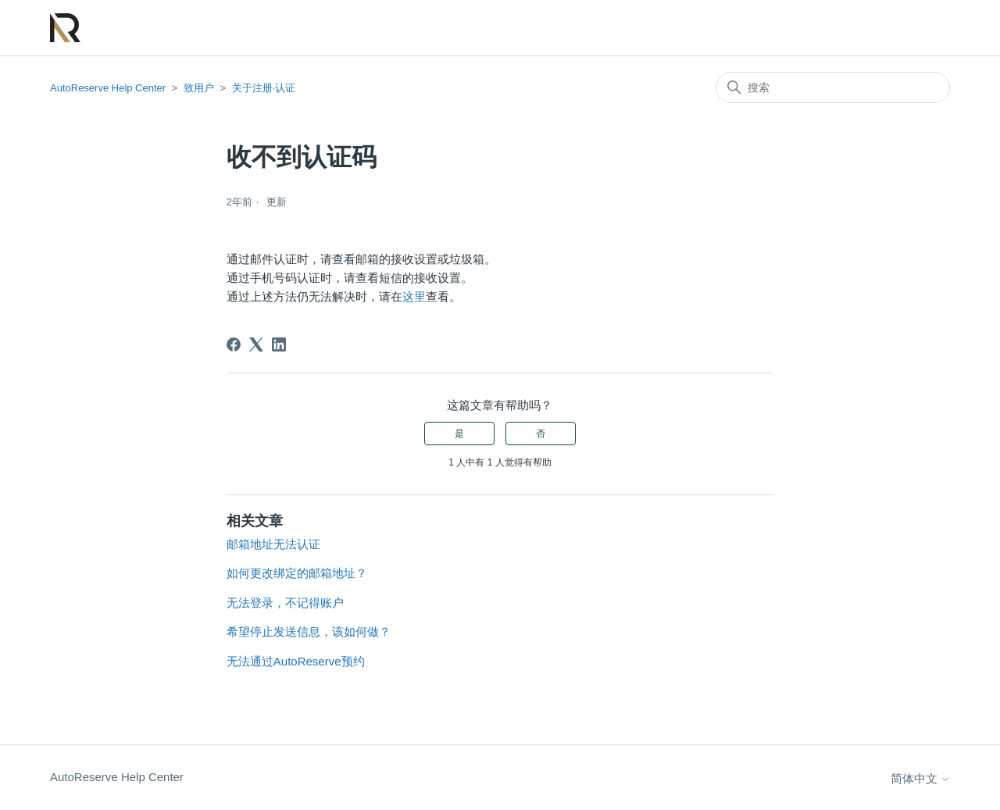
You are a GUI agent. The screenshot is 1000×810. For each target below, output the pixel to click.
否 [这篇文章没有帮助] (540, 433)
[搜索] (833, 87)
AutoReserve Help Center (108, 88)
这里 (414, 296)
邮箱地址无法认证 (273, 544)
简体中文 (920, 778)
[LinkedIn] (279, 344)
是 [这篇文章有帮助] (459, 433)
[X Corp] (256, 344)
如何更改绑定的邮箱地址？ (297, 573)
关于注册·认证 (264, 88)
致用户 (199, 88)
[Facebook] (234, 344)
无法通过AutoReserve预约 (296, 661)
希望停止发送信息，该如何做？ (309, 631)
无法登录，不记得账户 (285, 602)
